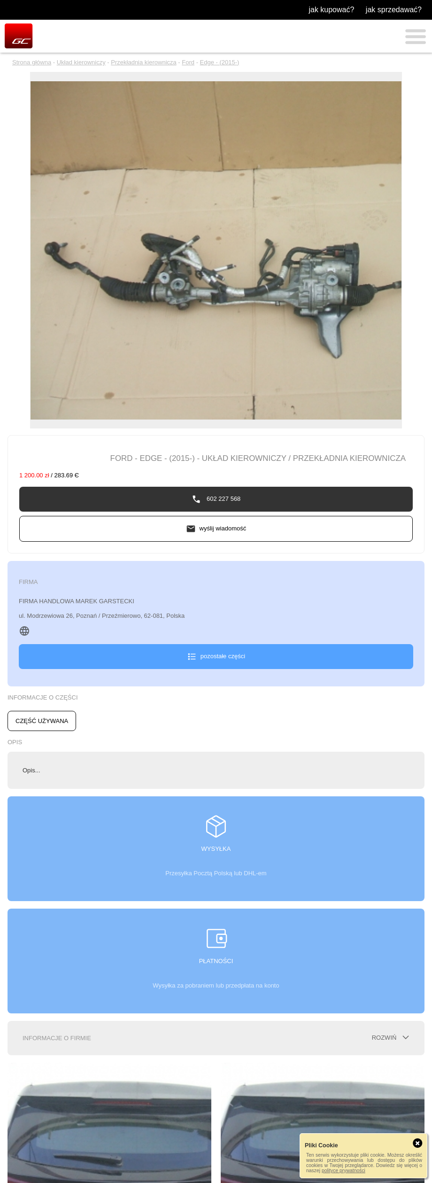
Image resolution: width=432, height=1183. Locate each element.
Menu (415, 36)
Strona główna (31, 62)
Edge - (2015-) (219, 62)
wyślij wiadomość (223, 528)
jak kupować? (331, 10)
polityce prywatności (343, 1170)
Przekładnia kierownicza (143, 62)
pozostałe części (223, 656)
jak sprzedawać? (394, 10)
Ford (188, 62)
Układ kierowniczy (81, 62)
